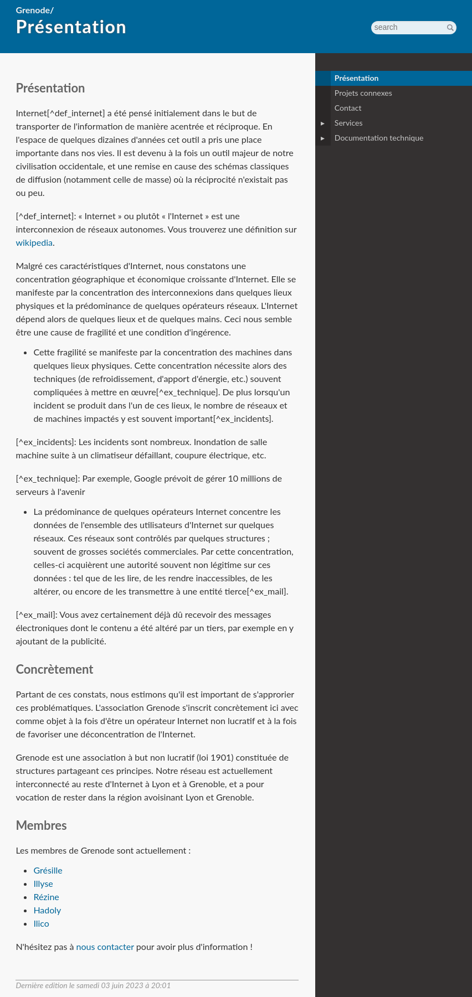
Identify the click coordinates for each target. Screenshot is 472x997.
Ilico (41, 923)
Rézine (46, 896)
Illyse (43, 883)
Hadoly (47, 910)
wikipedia (34, 242)
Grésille (47, 870)
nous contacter (105, 946)
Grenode (33, 9)
